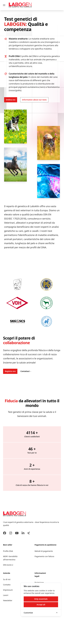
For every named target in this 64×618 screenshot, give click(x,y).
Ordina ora (10, 99)
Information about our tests (34, 99)
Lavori (5, 595)
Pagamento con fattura (44, 556)
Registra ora (10, 371)
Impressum (8, 590)
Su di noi (6, 579)
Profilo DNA (8, 551)
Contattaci (25, 371)
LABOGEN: (16, 24)
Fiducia (11, 400)
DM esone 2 (8, 565)
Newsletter (7, 600)
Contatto (6, 584)
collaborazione (16, 342)
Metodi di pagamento (44, 551)
